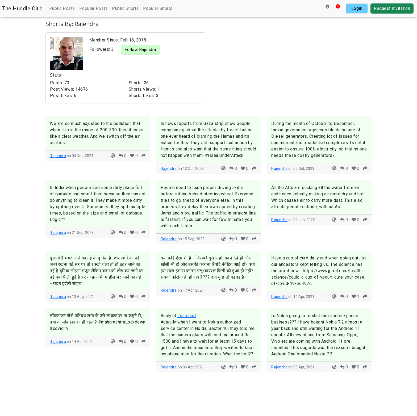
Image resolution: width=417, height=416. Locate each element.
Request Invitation (392, 8)
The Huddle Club (22, 8)
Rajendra (58, 156)
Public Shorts (125, 8)
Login (356, 8)
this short (186, 315)
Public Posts (62, 8)
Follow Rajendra (140, 49)
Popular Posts (93, 8)
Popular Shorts (158, 8)
